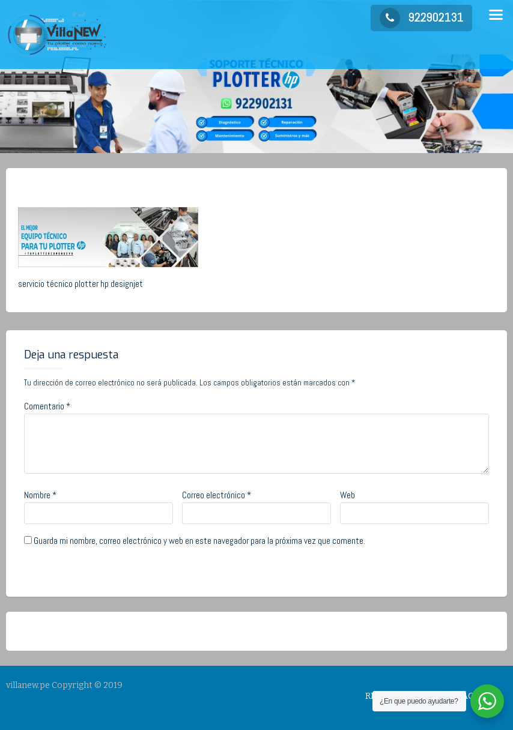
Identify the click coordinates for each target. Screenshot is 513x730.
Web (347, 495)
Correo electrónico (216, 495)
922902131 (421, 17)
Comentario (47, 406)
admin (119, 187)
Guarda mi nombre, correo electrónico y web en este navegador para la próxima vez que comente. (199, 540)
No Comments (183, 187)
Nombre (40, 495)
